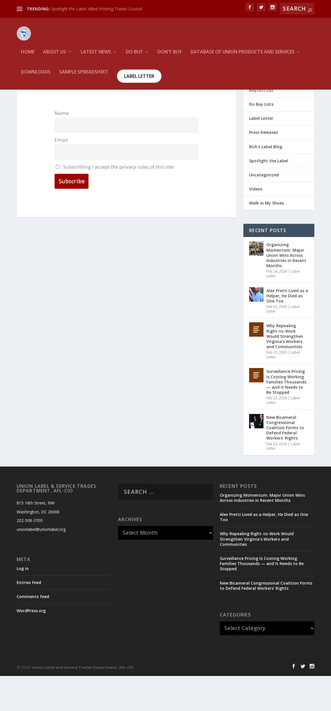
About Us (54, 56)
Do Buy (134, 56)
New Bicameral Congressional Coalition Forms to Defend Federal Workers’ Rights (285, 463)
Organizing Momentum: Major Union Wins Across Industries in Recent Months (286, 290)
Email (61, 175)
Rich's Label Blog (265, 181)
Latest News (96, 56)
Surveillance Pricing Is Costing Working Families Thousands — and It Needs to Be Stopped (286, 417)
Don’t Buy (169, 56)
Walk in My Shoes (266, 238)
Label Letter (139, 80)
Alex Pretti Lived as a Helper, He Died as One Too (287, 331)
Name (62, 148)
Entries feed (29, 617)
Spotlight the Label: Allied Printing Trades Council (96, 8)
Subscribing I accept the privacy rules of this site (115, 201)
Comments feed (33, 631)
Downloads (36, 76)
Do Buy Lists (261, 139)
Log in (23, 603)
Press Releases (263, 167)
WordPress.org (31, 645)
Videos (255, 224)
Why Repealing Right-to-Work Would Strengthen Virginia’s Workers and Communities (284, 371)
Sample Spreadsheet (83, 76)
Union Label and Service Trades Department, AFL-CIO (83, 702)
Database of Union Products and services (242, 56)
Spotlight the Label (268, 196)
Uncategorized (264, 210)
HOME (27, 56)
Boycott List (261, 125)
